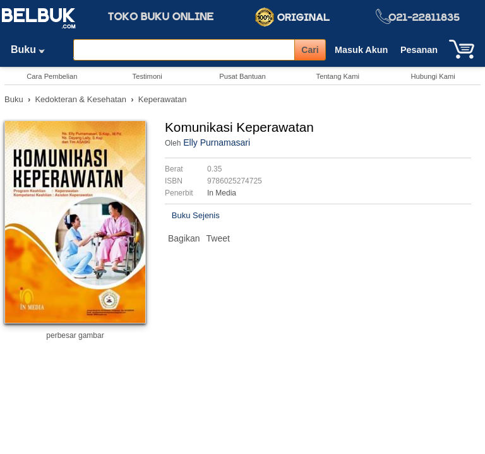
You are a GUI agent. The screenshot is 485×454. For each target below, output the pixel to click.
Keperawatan (162, 99)
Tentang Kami (337, 76)
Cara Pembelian (52, 76)
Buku (32, 49)
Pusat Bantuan (242, 76)
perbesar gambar (75, 335)
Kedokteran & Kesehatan (80, 99)
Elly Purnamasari (216, 142)
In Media (221, 193)
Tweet (218, 238)
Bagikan (184, 238)
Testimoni (147, 76)
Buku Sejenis (196, 215)
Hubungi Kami (432, 76)
